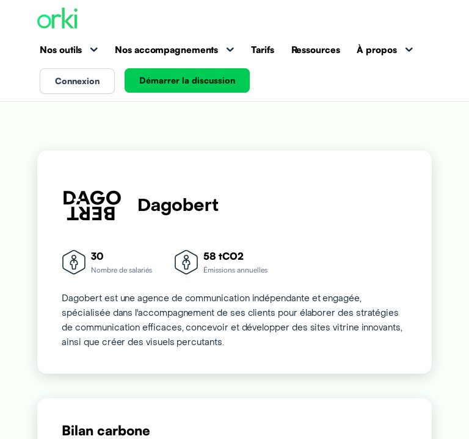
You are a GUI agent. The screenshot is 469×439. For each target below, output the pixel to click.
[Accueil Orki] (57, 19)
